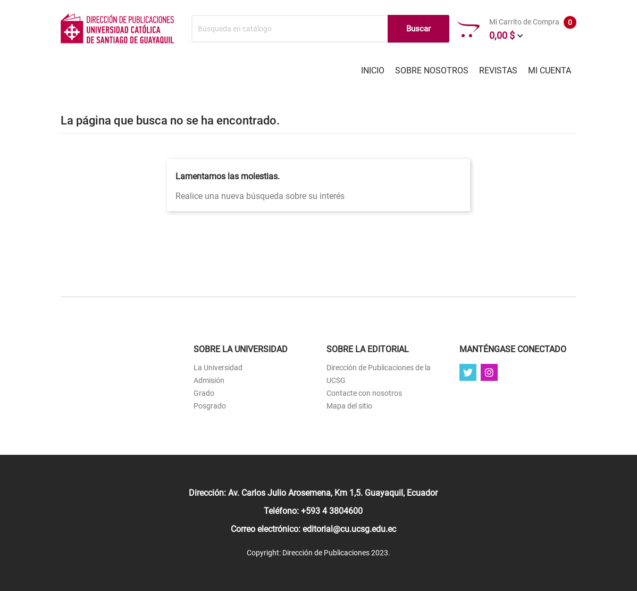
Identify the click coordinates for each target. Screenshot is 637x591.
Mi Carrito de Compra (516, 29)
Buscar (418, 29)
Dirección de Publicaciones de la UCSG (378, 374)
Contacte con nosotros (364, 393)
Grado (204, 393)
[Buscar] (320, 29)
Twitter (467, 372)
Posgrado (210, 406)
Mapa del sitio (349, 406)
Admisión (209, 380)
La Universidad (218, 367)
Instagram (489, 372)
